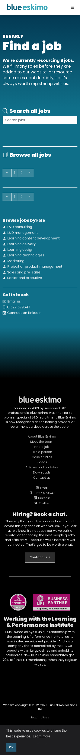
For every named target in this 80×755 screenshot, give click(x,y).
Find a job (41, 449)
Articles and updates (42, 469)
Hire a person (42, 454)
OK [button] (11, 747)
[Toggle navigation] (68, 7)
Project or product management (35, 268)
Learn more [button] (41, 736)
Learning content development (33, 240)
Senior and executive (24, 279)
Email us (14, 303)
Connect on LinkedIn (24, 314)
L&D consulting (19, 228)
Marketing (15, 263)
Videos (41, 464)
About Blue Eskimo (42, 438)
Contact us (42, 480)
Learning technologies (25, 257)
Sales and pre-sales (24, 274)
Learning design (20, 251)
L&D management (22, 234)
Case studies (42, 459)
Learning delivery (21, 246)
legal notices (40, 719)
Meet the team (41, 444)
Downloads (42, 474)
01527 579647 (18, 309)
